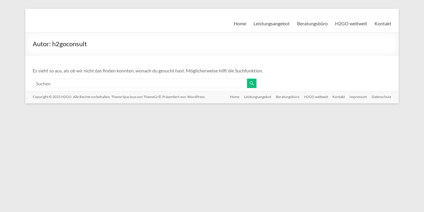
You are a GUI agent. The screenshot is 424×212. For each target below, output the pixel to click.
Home (240, 23)
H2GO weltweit (351, 23)
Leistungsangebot (272, 23)
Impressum (358, 97)
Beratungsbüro (312, 23)
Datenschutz (381, 97)
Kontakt (383, 23)
